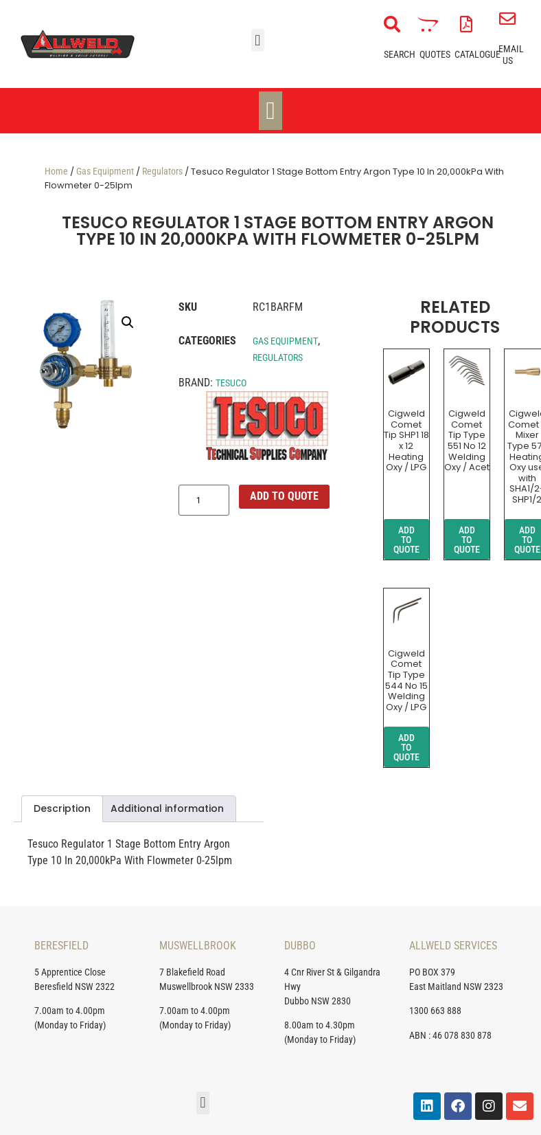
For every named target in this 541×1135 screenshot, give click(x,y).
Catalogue (477, 54)
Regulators (162, 171)
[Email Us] (507, 18)
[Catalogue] (466, 24)
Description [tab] (62, 808)
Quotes (434, 54)
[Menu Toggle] (270, 110)
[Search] (392, 24)
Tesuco (231, 382)
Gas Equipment (105, 171)
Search (399, 54)
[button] (257, 40)
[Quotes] (427, 24)
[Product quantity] (204, 500)
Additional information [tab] (167, 808)
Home (56, 171)
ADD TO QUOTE (284, 496)
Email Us (511, 54)
